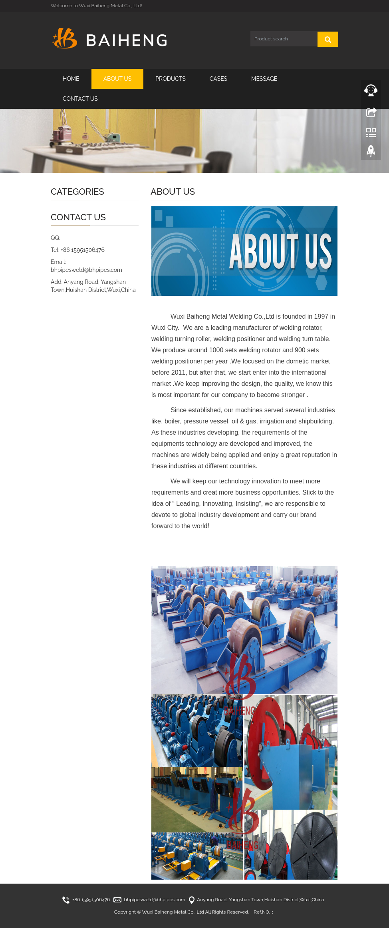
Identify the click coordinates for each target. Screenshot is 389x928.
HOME (71, 79)
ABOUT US (117, 79)
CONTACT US (80, 99)
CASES (218, 79)
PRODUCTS (170, 79)
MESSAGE (264, 79)
